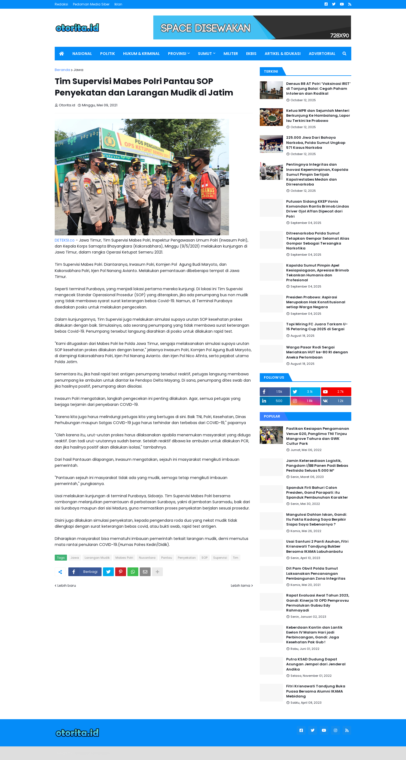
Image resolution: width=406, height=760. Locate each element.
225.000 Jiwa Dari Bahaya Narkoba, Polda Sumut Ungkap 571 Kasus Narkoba (315, 142)
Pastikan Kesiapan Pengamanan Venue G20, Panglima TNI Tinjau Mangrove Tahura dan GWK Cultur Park (317, 436)
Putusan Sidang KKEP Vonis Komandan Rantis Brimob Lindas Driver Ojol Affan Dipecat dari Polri (317, 209)
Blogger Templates (93, 753)
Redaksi (61, 4)
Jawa (78, 69)
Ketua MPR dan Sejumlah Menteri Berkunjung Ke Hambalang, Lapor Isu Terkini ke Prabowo (318, 115)
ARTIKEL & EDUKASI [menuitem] (283, 53)
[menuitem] (61, 53)
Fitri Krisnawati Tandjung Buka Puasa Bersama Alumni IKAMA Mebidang (315, 691)
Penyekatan (187, 557)
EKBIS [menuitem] (251, 53)
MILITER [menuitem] (231, 53)
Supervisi (220, 557)
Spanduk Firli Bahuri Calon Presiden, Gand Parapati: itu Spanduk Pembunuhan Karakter (317, 492)
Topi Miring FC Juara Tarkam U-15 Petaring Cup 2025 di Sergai (317, 327)
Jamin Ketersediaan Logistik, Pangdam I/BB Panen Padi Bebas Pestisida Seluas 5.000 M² (317, 465)
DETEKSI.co (65, 240)
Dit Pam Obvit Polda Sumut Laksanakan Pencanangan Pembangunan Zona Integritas (315, 573)
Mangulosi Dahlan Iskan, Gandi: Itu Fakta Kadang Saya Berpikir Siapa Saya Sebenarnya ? (316, 519)
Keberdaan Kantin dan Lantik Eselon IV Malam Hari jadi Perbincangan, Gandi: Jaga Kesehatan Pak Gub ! (314, 635)
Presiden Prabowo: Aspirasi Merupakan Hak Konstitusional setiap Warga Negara (315, 302)
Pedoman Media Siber (91, 4)
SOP (204, 557)
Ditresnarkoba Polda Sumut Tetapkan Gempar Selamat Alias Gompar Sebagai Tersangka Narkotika (317, 241)
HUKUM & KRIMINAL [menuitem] (141, 53)
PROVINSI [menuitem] (177, 53)
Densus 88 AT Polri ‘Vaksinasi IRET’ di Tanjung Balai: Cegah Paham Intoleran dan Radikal (318, 88)
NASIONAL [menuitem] (82, 53)
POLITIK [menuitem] (107, 53)
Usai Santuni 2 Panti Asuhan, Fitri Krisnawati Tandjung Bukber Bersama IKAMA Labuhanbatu (317, 546)
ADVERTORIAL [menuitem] (322, 53)
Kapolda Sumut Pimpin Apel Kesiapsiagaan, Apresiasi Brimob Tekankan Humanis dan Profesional (317, 273)
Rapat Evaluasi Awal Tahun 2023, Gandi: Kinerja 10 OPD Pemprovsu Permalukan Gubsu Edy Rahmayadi (317, 603)
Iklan (118, 4)
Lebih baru (66, 585)
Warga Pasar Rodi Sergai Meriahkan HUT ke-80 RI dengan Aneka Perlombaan (317, 352)
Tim (235, 557)
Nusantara (147, 557)
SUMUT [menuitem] (205, 53)
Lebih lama (240, 585)
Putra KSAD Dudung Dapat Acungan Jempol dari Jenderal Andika (316, 664)
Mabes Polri (124, 557)
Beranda (62, 69)
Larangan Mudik (97, 557)
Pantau (166, 557)
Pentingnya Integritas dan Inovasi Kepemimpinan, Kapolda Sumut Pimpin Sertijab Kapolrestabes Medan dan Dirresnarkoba (317, 174)
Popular (272, 416)
